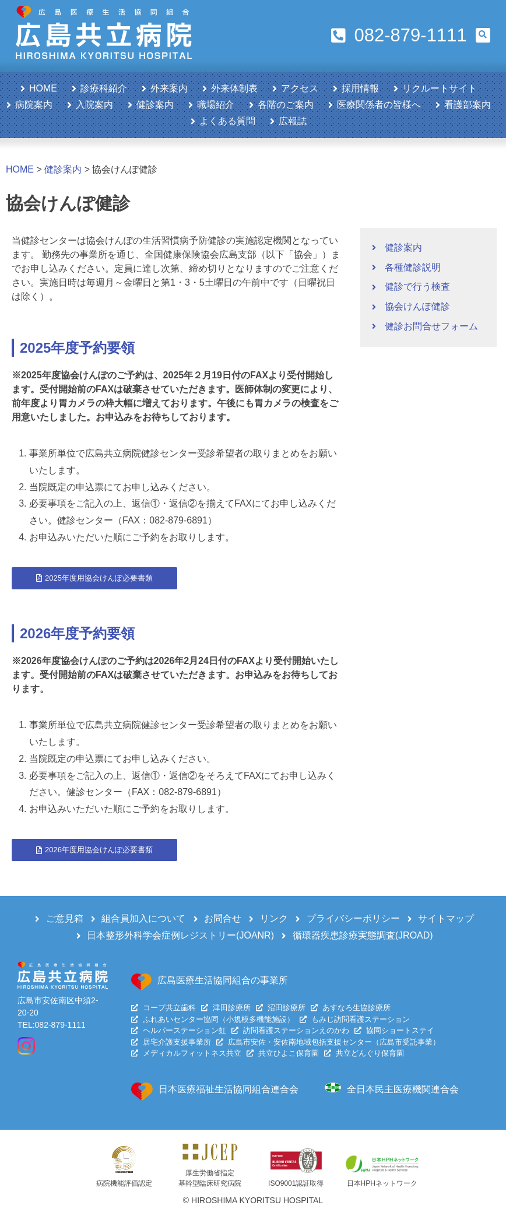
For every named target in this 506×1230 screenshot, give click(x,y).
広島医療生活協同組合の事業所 (222, 980)
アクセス (299, 88)
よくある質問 (227, 121)
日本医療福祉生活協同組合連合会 (228, 1089)
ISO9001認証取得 (296, 1183)
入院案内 (94, 105)
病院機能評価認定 (124, 1183)
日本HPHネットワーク (382, 1183)
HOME (43, 88)
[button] (483, 35)
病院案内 (33, 105)
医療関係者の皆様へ (379, 105)
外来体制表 (234, 88)
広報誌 (293, 121)
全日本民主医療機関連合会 (403, 1089)
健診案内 (155, 105)
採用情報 (360, 88)
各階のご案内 (286, 105)
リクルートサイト (439, 88)
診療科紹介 (103, 88)
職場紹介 (215, 105)
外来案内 (169, 88)
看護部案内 (467, 105)
